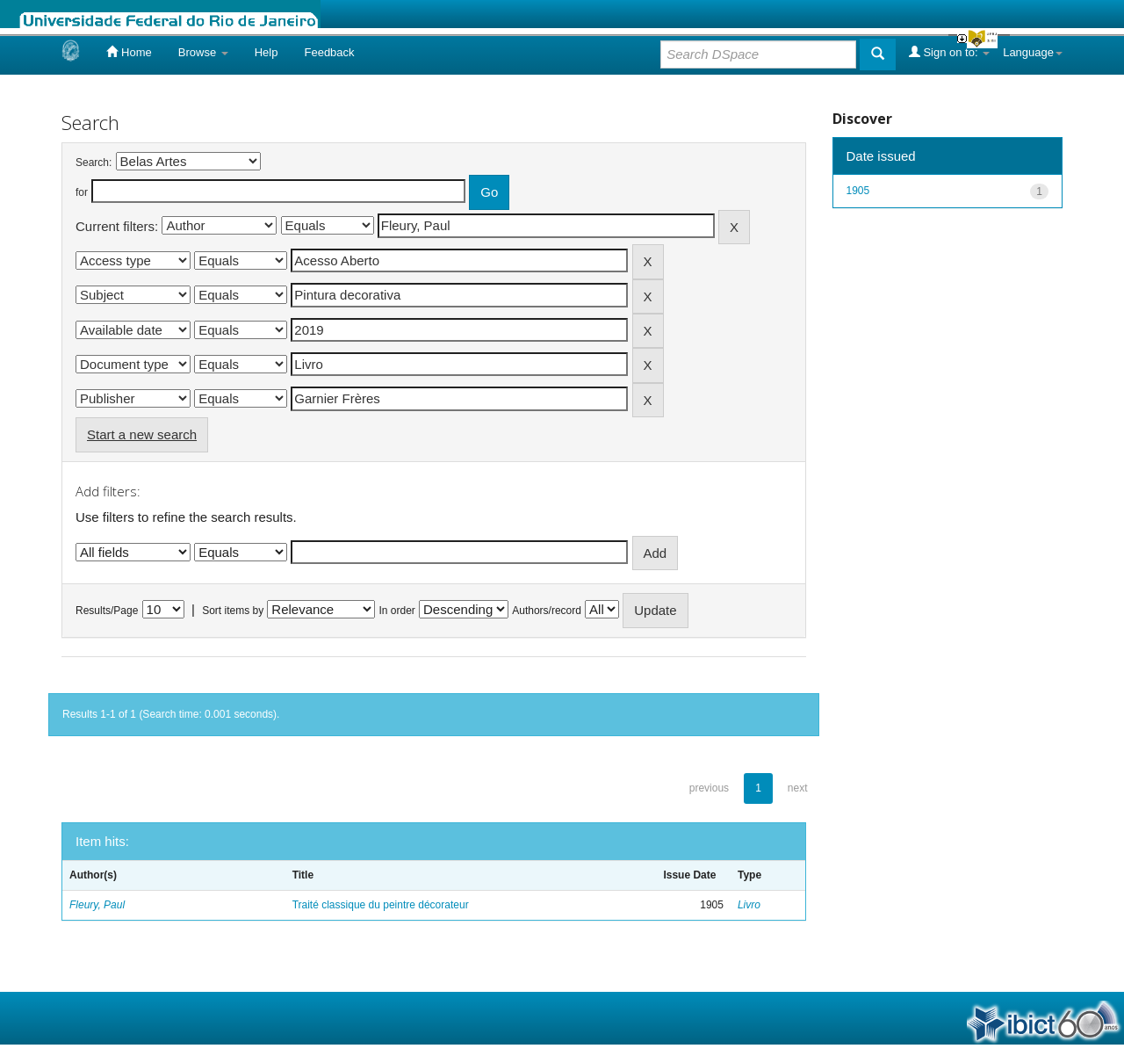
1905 (858, 190)
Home (128, 52)
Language (1033, 52)
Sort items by (232, 610)
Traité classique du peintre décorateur (380, 905)
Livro (749, 905)
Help (266, 52)
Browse (203, 52)
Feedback (329, 52)
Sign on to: (949, 52)
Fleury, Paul (97, 905)
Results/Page (107, 610)
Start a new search (142, 434)
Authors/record (546, 610)
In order (397, 610)
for (82, 192)
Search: (94, 162)
